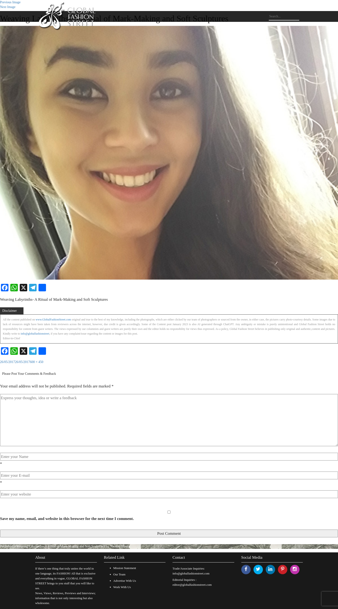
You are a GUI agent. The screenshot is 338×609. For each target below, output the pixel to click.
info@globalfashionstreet (35, 333)
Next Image (7, 7)
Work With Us (122, 587)
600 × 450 (36, 362)
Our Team (119, 574)
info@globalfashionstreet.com (191, 573)
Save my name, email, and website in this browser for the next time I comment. (67, 518)
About (40, 557)
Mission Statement (124, 568)
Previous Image (10, 2)
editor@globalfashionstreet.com (192, 584)
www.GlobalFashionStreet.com (53, 319)
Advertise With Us (124, 580)
